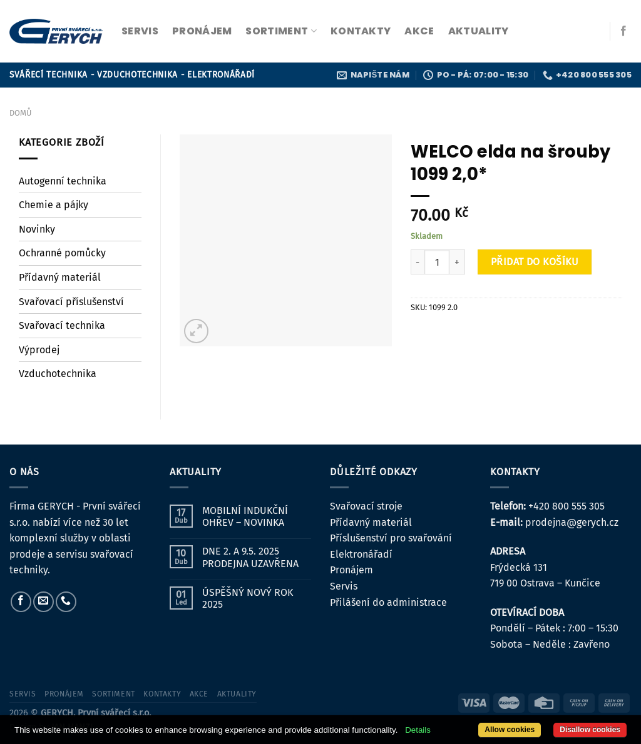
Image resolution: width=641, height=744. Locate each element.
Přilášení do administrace (388, 602)
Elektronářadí (361, 554)
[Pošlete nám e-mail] (43, 601)
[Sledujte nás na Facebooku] (623, 31)
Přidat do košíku (535, 262)
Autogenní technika (62, 181)
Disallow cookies (590, 729)
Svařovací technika (62, 325)
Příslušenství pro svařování (391, 538)
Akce (419, 31)
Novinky (37, 229)
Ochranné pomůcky (62, 253)
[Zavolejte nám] (66, 601)
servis (139, 31)
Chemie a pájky (53, 205)
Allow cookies (510, 729)
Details (418, 730)
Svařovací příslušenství (71, 302)
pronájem (202, 31)
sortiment (280, 31)
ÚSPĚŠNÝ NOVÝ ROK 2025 (247, 598)
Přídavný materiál (60, 277)
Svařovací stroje (366, 506)
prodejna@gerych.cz (571, 522)
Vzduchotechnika (57, 374)
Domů (20, 113)
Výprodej (39, 350)
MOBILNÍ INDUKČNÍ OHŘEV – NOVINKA (245, 516)
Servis (343, 586)
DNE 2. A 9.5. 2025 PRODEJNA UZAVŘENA (250, 557)
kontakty (361, 31)
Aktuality (478, 31)
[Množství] (436, 261)
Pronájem (351, 570)
